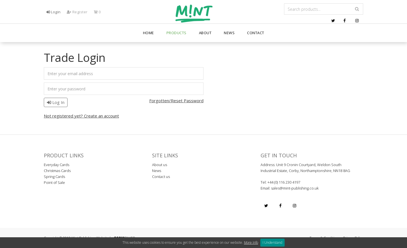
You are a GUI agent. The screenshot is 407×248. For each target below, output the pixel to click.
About (205, 36)
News (229, 36)
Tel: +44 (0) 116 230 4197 (280, 182)
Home (148, 36)
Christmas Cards (57, 170)
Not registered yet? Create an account (81, 116)
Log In (55, 102)
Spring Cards (54, 176)
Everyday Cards (56, 164)
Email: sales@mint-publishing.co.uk (290, 188)
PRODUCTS (176, 36)
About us (159, 164)
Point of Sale (54, 182)
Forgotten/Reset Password (176, 100)
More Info (251, 242)
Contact (255, 36)
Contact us (161, 176)
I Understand (272, 242)
